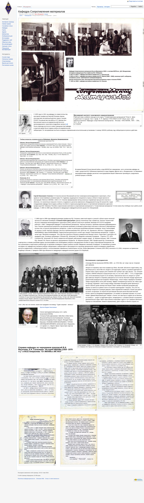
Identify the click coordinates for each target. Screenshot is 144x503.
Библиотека (5, 34)
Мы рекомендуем (7, 44)
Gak (36, 14)
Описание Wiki (40, 478)
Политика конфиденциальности (26, 478)
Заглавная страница (8, 22)
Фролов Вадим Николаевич (48, 307)
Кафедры (4, 28)
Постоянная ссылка (7, 65)
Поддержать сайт (7, 40)
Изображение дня (7, 36)
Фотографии (5, 38)
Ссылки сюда (6, 57)
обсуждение (40, 14)
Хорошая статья (6, 46)
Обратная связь (6, 42)
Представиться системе (136, 1)
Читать (93, 6)
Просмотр (100, 6)
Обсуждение (27, 6)
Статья (19, 6)
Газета (4, 30)
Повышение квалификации (6, 48)
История (107, 6)
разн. (21, 15)
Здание (4, 32)
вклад (46, 14)
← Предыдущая (27, 15)
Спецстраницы (6, 61)
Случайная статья (7, 26)
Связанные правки (7, 59)
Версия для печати (7, 63)
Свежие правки (6, 24)
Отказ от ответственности (52, 478)
